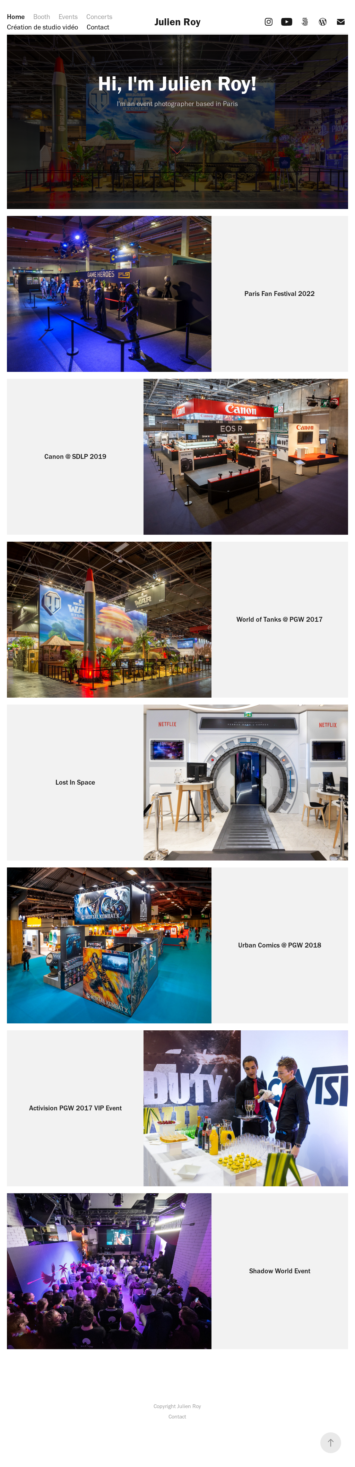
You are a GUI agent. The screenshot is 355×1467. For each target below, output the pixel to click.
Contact (98, 27)
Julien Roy (177, 21)
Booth (41, 16)
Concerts (99, 16)
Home (16, 16)
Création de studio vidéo (42, 27)
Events (68, 16)
